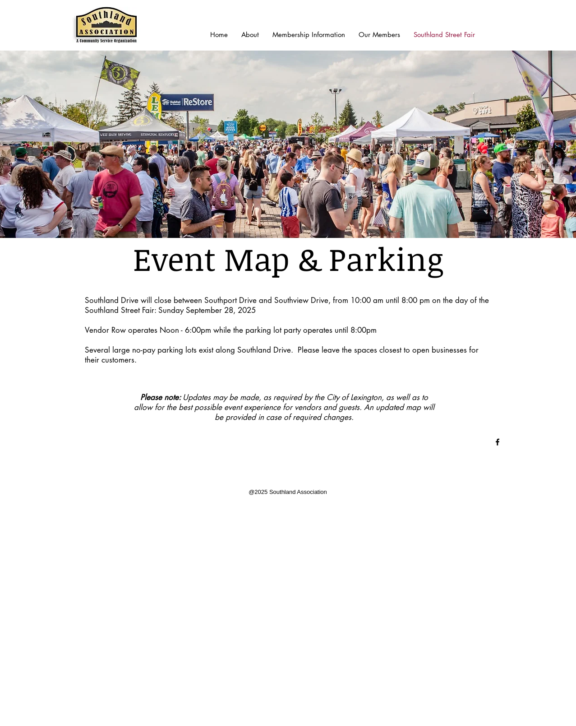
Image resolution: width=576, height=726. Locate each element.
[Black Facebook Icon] (497, 442)
